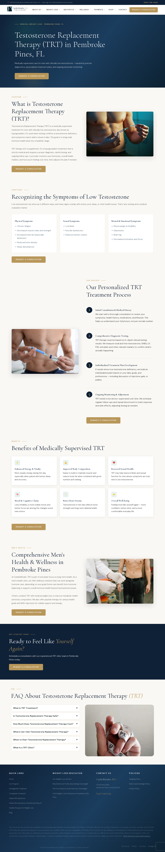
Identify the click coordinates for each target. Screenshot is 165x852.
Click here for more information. (136, 836)
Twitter (134, 846)
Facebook (126, 846)
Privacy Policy (134, 789)
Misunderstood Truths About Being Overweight (70, 784)
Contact (123, 10)
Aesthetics (69, 10)
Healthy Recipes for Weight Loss (21, 808)
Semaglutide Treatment (18, 789)
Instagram (152, 846)
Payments (98, 10)
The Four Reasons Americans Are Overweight (70, 789)
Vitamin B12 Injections (17, 798)
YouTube (142, 846)
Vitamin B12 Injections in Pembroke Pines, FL (25, 803)
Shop (111, 10)
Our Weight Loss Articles (62, 779)
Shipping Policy (134, 779)
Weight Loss (52, 10)
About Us (36, 10)
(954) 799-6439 (151, 2)
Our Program (14, 784)
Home (11, 779)
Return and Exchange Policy (139, 784)
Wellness (84, 10)
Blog (10, 813)
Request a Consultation (143, 10)
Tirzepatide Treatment (17, 794)
